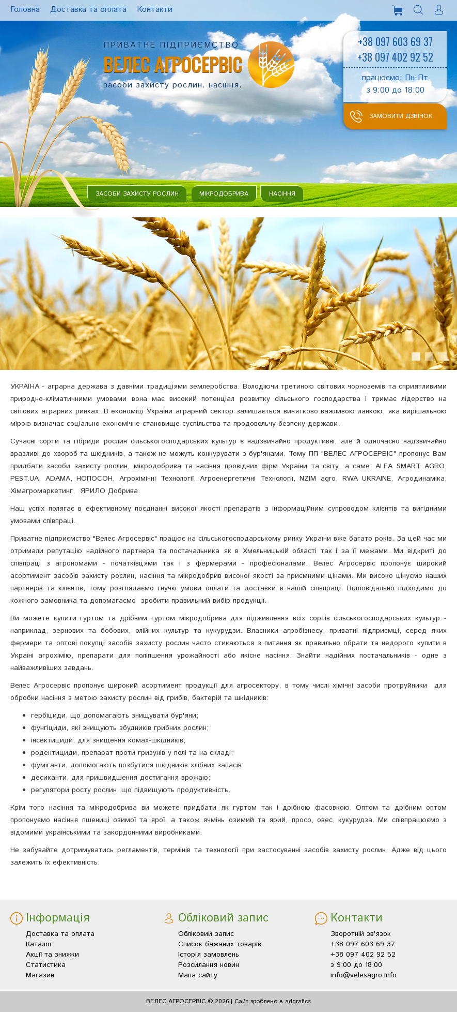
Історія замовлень (208, 954)
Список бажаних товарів (219, 944)
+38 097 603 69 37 (395, 41)
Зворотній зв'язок (360, 934)
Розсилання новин (208, 965)
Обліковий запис (206, 934)
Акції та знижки (52, 954)
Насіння (282, 193)
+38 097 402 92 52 (395, 57)
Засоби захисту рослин (137, 193)
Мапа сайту (197, 975)
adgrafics (298, 1001)
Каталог (39, 944)
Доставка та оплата (60, 934)
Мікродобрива (223, 193)
